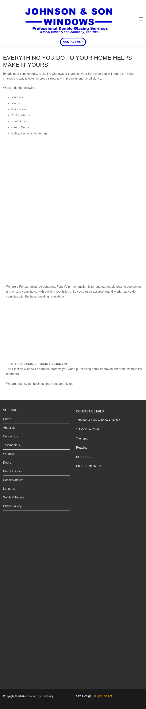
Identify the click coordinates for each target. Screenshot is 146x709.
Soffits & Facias (20, 197)
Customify (47, 696)
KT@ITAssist (103, 696)
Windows (13, 144)
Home (7, 419)
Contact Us (73, 41)
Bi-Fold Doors (12, 471)
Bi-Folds (12, 165)
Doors (9, 155)
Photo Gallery (12, 506)
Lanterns (9, 488)
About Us (9, 427)
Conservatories (19, 176)
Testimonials (11, 445)
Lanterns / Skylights (24, 186)
